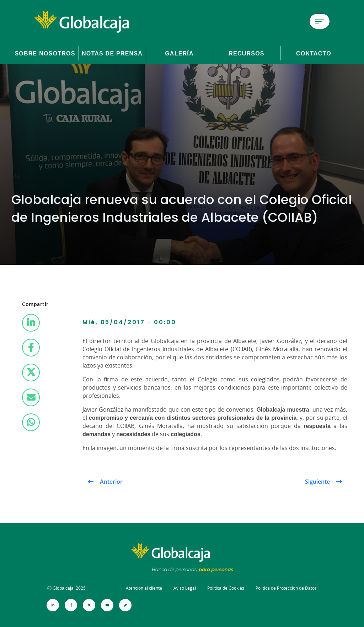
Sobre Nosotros (45, 53)
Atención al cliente (144, 588)
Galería (179, 53)
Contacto (313, 53)
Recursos (246, 53)
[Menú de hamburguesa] (319, 21)
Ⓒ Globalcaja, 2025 (66, 588)
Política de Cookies (225, 588)
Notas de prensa (112, 53)
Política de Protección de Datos (286, 588)
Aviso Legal (184, 588)
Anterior (111, 482)
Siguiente (317, 482)
